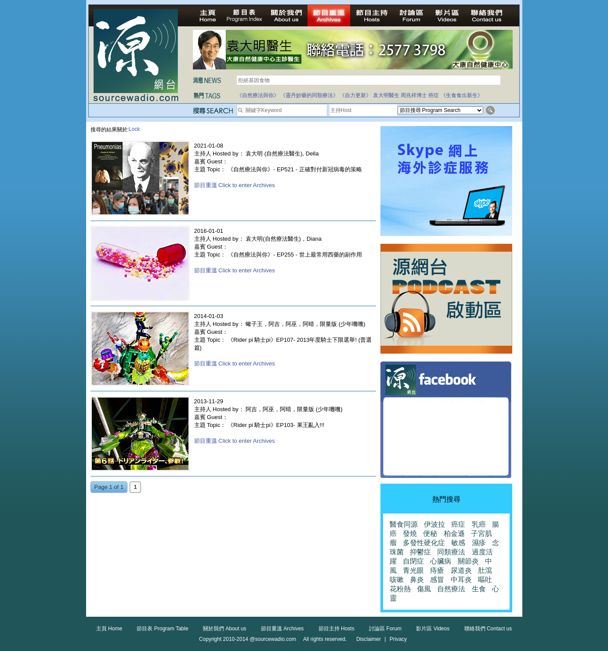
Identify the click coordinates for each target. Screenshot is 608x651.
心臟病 (440, 561)
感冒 (437, 579)
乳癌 (479, 524)
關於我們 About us (224, 629)
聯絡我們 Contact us (488, 629)
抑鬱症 (420, 552)
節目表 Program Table (162, 629)
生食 (479, 589)
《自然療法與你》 (258, 95)
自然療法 (451, 589)
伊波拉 (434, 524)
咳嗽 (397, 579)
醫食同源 (404, 524)
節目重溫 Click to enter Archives (234, 185)
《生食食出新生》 (462, 95)
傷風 (424, 589)
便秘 (430, 533)
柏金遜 (454, 533)
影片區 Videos (432, 629)
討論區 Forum (385, 629)
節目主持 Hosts (336, 629)
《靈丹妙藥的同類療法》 (309, 95)
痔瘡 (437, 570)
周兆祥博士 (414, 95)
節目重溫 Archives (282, 629)
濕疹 (479, 542)
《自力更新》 (355, 95)
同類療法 (451, 552)
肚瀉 (485, 570)
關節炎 (468, 561)
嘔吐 (485, 579)
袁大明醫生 (386, 95)
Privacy (398, 639)
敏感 (458, 542)
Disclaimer (368, 639)
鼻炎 (417, 579)
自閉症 (413, 561)
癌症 (433, 95)
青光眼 (413, 570)
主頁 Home (109, 629)
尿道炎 (461, 570)
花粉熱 (400, 589)
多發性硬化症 (424, 542)
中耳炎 (461, 579)
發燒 (410, 533)
